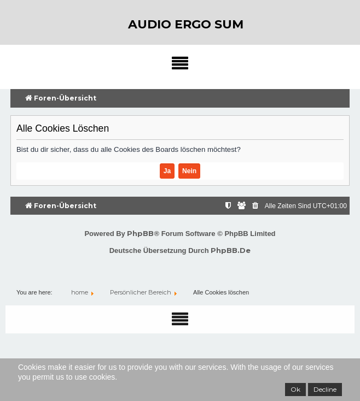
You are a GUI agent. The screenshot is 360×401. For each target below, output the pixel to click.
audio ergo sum (185, 24)
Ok (295, 389)
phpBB (140, 233)
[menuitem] (256, 206)
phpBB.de (231, 250)
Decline (324, 389)
